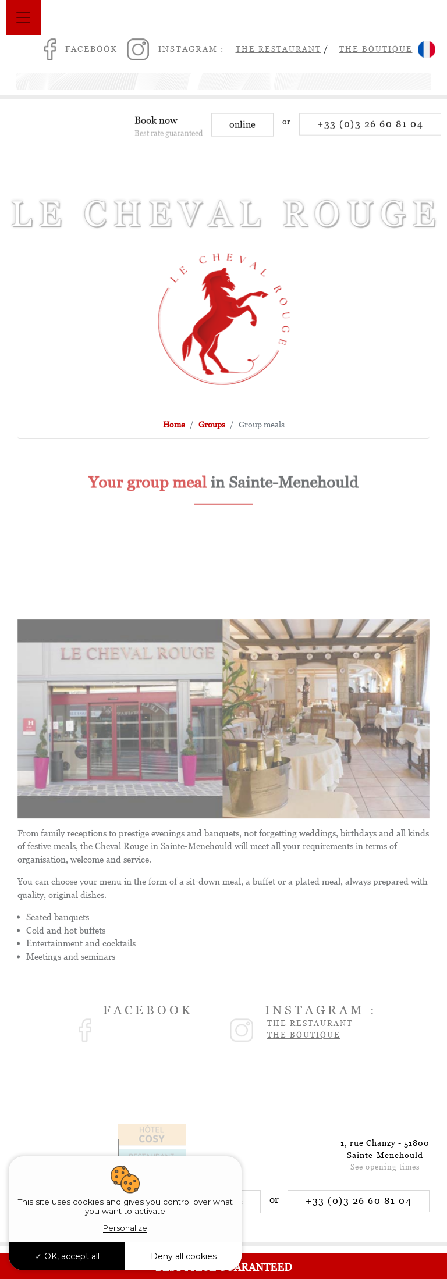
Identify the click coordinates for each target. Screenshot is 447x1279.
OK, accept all (67, 1256)
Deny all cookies (184, 1256)
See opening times (385, 1167)
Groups (211, 424)
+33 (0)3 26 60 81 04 (370, 128)
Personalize (125, 1227)
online (242, 128)
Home (174, 424)
